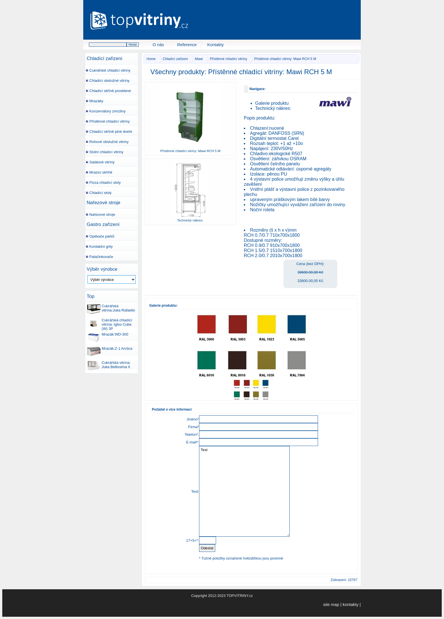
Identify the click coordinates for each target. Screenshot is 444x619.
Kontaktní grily (99, 245)
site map (331, 604)
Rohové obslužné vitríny (107, 140)
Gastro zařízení (103, 224)
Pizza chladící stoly (103, 181)
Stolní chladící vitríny (104, 151)
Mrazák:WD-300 (107, 336)
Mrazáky (94, 100)
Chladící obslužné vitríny (107, 79)
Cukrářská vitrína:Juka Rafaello (111, 308)
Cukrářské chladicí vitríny (108, 69)
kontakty (350, 604)
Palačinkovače (99, 255)
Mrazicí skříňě (98, 171)
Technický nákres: (273, 108)
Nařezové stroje (103, 202)
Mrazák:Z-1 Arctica (109, 350)
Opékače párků (99, 235)
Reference (187, 44)
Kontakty (215, 44)
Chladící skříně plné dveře (108, 130)
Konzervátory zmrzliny (105, 110)
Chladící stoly (98, 191)
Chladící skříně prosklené (108, 89)
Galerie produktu (272, 103)
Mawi (199, 59)
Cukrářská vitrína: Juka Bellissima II (109, 364)
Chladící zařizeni (104, 58)
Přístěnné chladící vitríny (107, 120)
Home (151, 59)
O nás (158, 44)
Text (244, 491)
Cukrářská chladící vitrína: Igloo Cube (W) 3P (109, 322)
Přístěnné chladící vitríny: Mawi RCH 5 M (285, 59)
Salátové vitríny (100, 161)
